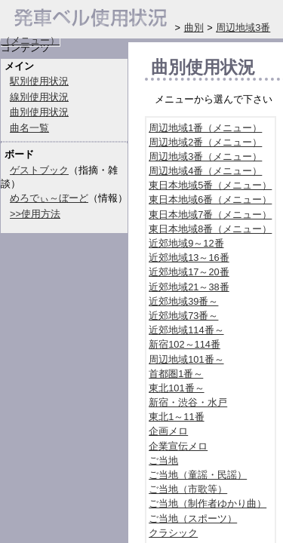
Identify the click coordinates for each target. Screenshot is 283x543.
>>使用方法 (35, 213)
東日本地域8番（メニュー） (210, 229)
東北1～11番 (176, 416)
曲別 (194, 27)
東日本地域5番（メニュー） (210, 185)
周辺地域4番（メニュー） (205, 170)
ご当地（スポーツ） (193, 518)
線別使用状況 (39, 97)
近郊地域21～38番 (189, 287)
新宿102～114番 (184, 344)
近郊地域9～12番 (186, 243)
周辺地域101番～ (186, 359)
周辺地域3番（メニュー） (205, 156)
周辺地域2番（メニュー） (205, 142)
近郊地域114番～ (186, 330)
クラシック (173, 532)
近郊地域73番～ (183, 315)
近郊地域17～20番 (189, 272)
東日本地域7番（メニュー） (210, 214)
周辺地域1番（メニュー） (205, 127)
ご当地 (163, 460)
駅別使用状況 (39, 81)
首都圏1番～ (176, 373)
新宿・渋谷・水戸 (188, 402)
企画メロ (168, 431)
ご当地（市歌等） (188, 489)
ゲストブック (39, 170)
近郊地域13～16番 (189, 257)
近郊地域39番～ (183, 301)
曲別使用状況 (39, 112)
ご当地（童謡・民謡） (198, 474)
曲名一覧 (29, 127)
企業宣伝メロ (178, 446)
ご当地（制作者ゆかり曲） (207, 503)
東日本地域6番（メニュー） (210, 199)
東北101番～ (176, 388)
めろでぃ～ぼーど (49, 198)
